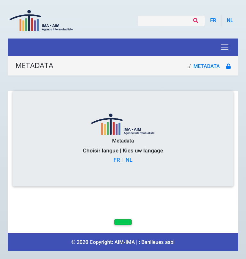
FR (116, 160)
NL (129, 160)
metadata (206, 66)
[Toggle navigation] (224, 47)
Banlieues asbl (158, 242)
